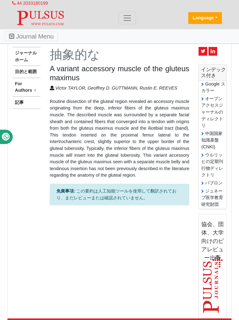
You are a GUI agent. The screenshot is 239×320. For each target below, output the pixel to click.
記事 (19, 102)
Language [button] (203, 17)
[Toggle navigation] (127, 18)
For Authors (26, 87)
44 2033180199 (30, 3)
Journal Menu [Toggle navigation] (31, 36)
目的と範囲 (26, 71)
